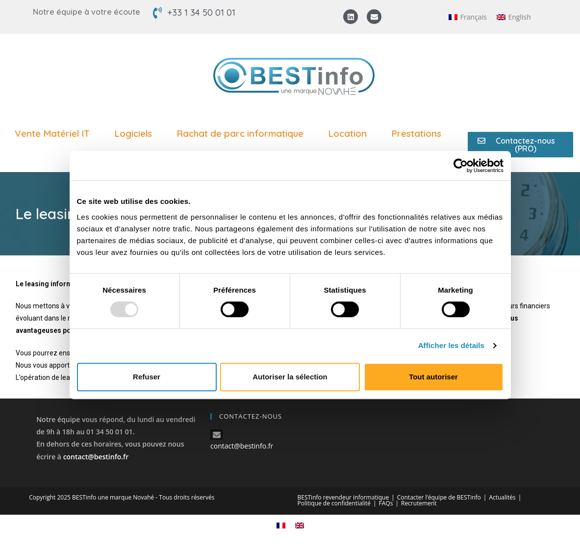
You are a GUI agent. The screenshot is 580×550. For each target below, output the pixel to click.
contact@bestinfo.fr (96, 456)
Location (350, 133)
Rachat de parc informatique (242, 133)
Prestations (418, 133)
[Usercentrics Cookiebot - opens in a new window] (461, 165)
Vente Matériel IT (55, 133)
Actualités (502, 497)
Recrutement (419, 503)
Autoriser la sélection (290, 377)
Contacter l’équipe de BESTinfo (439, 497)
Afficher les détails (451, 345)
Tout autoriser (433, 377)
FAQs (386, 503)
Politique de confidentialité (334, 503)
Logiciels (135, 133)
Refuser (146, 377)
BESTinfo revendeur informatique (343, 497)
